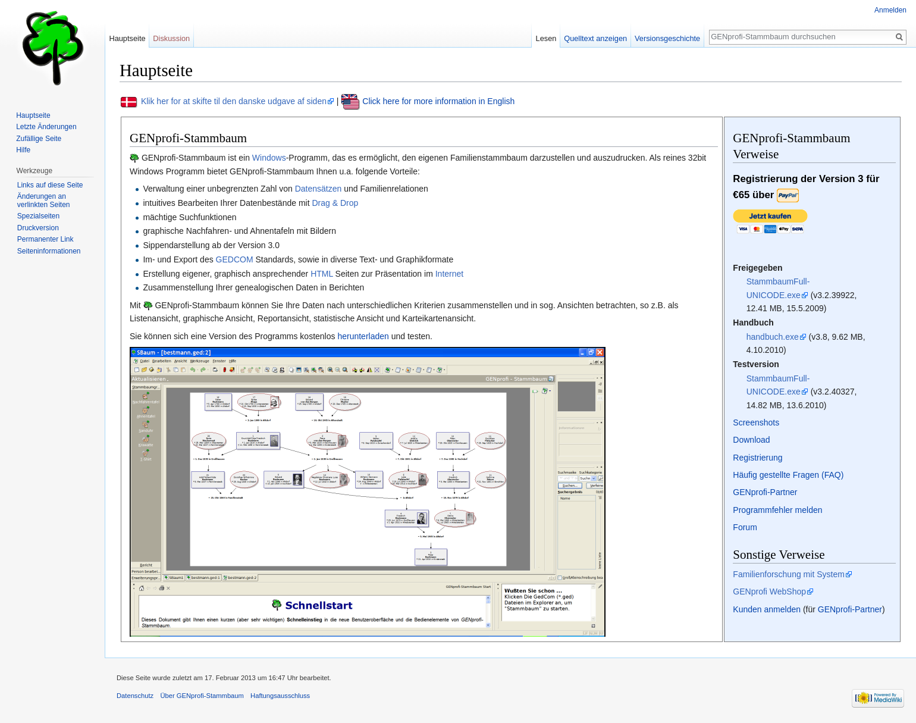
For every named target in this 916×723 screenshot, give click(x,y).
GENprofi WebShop (769, 591)
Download (751, 440)
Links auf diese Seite (50, 185)
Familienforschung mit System (789, 574)
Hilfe (23, 150)
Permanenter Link (45, 239)
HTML (321, 273)
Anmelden (890, 10)
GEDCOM (234, 259)
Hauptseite (127, 38)
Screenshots (756, 422)
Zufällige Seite (38, 138)
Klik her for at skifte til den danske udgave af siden (234, 101)
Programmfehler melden (777, 510)
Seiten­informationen (49, 251)
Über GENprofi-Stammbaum (202, 695)
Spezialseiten (38, 216)
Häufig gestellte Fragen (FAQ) (788, 475)
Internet (449, 273)
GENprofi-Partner (765, 492)
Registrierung (757, 457)
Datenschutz (135, 695)
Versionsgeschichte (667, 38)
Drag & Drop (335, 203)
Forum (745, 527)
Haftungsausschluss (280, 695)
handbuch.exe (772, 337)
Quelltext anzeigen (595, 38)
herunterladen (362, 336)
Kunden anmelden (767, 609)
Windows (269, 157)
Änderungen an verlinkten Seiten (43, 200)
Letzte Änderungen (46, 127)
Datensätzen (318, 188)
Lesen (546, 38)
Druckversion (38, 228)
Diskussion (171, 38)
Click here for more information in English (438, 101)
